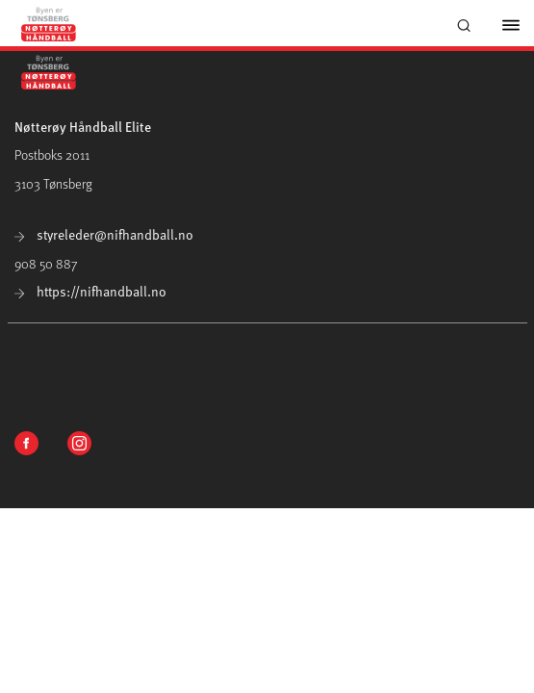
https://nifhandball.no (90, 291)
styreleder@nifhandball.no (103, 234)
